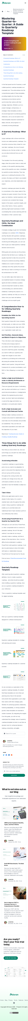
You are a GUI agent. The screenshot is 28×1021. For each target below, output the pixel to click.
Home (2, 999)
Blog (8, 11)
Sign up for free (10, 958)
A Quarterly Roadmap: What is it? (11, 58)
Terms (15, 999)
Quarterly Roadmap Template (11, 78)
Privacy (10, 999)
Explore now (8, 48)
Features (21, 999)
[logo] (14, 994)
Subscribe (14, 775)
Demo (26, 999)
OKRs (17, 233)
